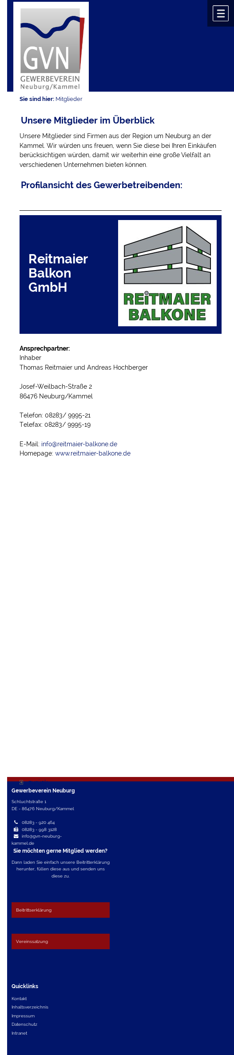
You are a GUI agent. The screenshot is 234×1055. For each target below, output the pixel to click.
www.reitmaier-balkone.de (93, 453)
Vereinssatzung (32, 941)
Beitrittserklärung (34, 909)
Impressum (23, 1015)
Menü (221, 13)
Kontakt (19, 998)
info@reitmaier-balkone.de (79, 444)
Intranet (19, 1033)
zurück (34, 782)
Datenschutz (24, 1024)
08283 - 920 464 (38, 822)
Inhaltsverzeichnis (30, 1006)
